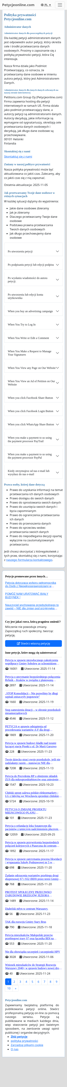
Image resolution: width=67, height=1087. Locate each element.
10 (8, 988)
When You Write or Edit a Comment (28, 338)
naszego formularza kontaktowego (29, 560)
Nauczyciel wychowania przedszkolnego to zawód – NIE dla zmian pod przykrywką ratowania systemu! (32, 608)
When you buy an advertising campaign (30, 311)
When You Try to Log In (22, 324)
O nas (14, 1049)
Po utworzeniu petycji (20, 251)
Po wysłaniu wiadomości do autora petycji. (27, 280)
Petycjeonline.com (18, 4)
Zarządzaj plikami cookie (27, 1045)
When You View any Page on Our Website (32, 367)
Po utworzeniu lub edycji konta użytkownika (25, 296)
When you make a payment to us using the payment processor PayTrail (30, 439)
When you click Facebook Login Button (30, 411)
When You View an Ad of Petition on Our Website (31, 383)
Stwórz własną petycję (33, 643)
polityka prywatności (24, 1041)
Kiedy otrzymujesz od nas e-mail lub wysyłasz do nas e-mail (28, 472)
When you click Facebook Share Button (30, 397)
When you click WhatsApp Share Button (31, 424)
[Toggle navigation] (60, 4)
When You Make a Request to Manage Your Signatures (29, 353)
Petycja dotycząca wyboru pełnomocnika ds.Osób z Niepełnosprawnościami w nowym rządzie (30, 586)
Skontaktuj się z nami (18, 156)
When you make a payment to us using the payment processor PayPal (30, 456)
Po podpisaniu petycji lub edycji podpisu (31, 264)
